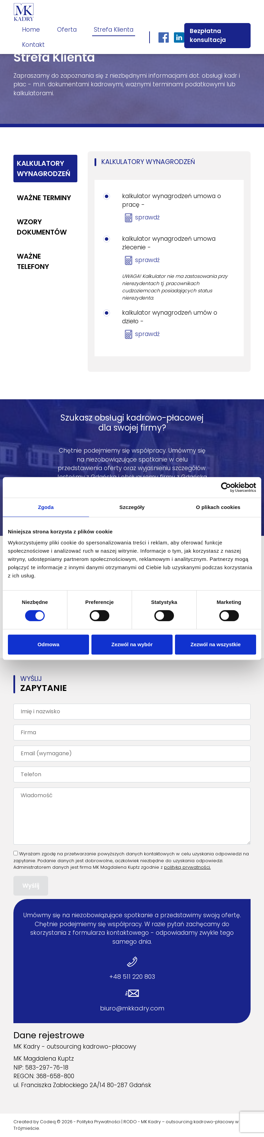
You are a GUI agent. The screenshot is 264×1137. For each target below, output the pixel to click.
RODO (130, 1122)
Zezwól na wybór (132, 644)
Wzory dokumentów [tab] (42, 227)
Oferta (67, 29)
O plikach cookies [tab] (218, 507)
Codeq (48, 1122)
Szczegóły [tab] (131, 507)
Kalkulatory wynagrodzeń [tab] (43, 168)
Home (31, 29)
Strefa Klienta (113, 29)
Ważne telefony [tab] (33, 261)
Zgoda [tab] (46, 507)
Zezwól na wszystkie (215, 644)
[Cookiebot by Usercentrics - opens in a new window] (226, 487)
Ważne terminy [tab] (44, 198)
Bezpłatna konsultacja (208, 35)
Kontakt (33, 45)
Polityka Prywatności (98, 1122)
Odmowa (48, 644)
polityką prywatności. (187, 867)
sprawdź (147, 217)
